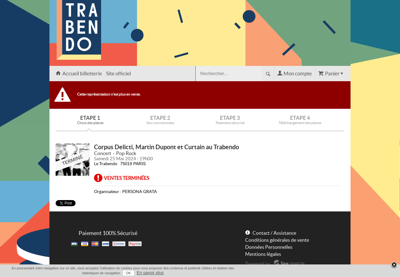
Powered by (257, 263)
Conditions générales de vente (277, 240)
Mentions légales (263, 254)
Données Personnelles (268, 247)
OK (128, 273)
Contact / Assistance (274, 233)
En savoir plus (150, 272)
